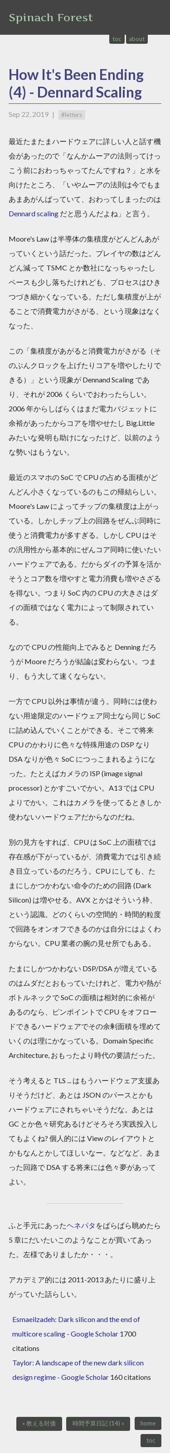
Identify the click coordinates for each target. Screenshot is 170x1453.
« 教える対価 (39, 1423)
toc (116, 38)
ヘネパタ (81, 1225)
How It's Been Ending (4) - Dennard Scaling (76, 83)
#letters (71, 114)
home (148, 1423)
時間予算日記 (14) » (98, 1423)
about (137, 38)
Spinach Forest (51, 17)
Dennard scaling (33, 213)
